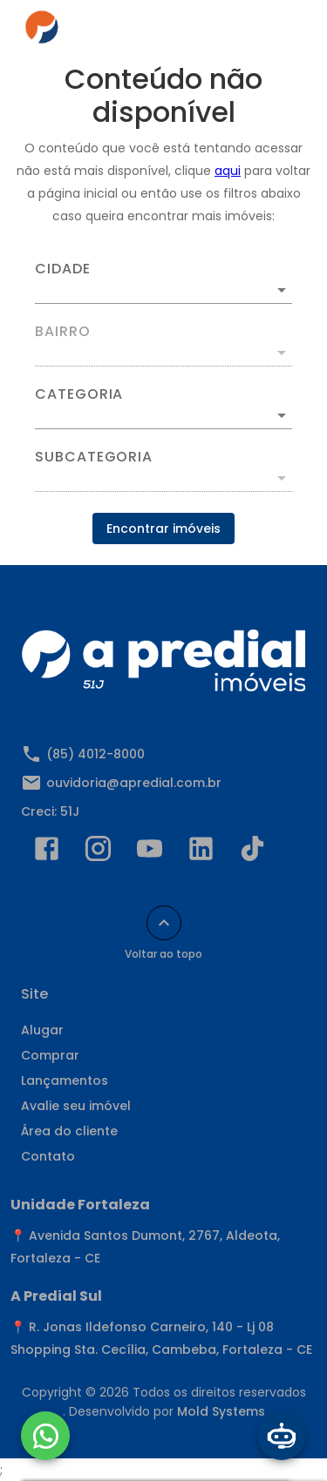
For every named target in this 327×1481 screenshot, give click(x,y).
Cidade (63, 269)
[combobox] (163, 283)
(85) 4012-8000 (95, 754)
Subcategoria (94, 457)
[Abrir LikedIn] (201, 852)
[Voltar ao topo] (163, 922)
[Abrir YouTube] (149, 852)
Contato (48, 1156)
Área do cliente (69, 1131)
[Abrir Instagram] (98, 852)
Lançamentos (64, 1080)
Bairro (63, 332)
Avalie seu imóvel (76, 1105)
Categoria (79, 394)
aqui (228, 170)
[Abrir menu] (276, 31)
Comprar (50, 1055)
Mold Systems (221, 1411)
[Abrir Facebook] (46, 852)
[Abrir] (281, 290)
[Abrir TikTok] (252, 852)
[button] (163, 415)
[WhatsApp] (45, 1435)
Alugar (42, 1030)
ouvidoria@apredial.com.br (133, 782)
